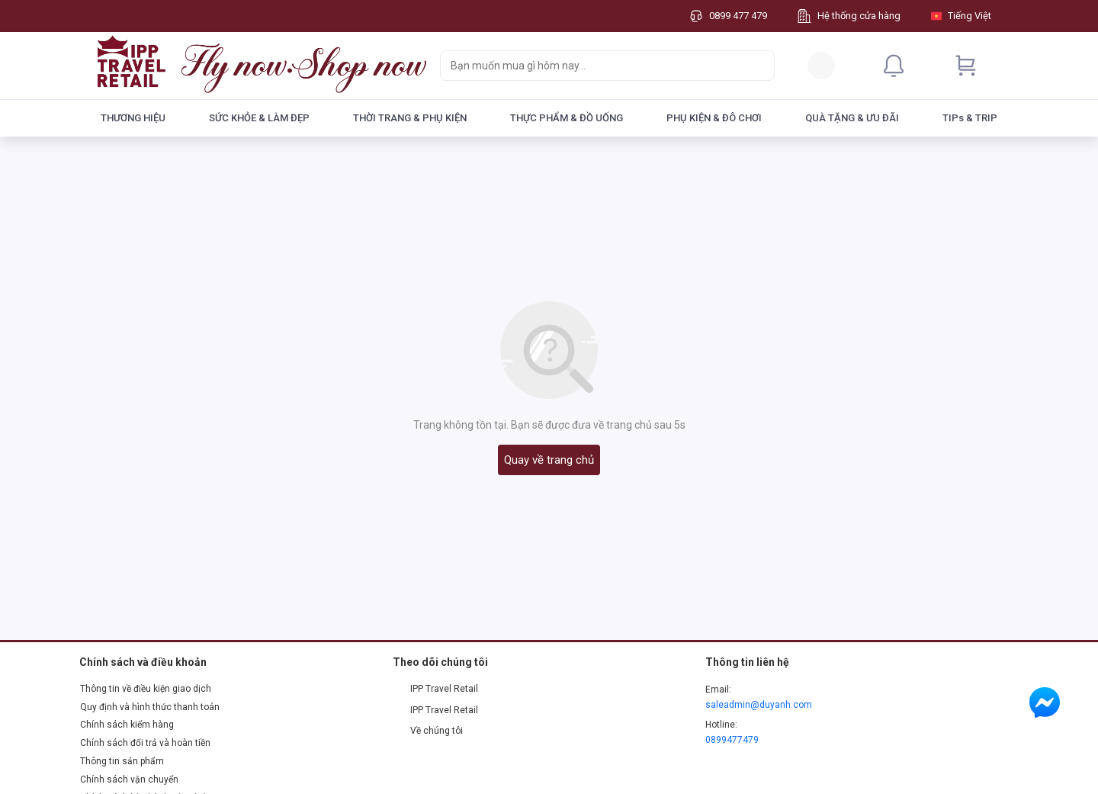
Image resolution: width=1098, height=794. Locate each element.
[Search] (759, 65)
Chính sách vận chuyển (129, 779)
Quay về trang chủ (549, 460)
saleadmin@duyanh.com (758, 704)
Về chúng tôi (428, 731)
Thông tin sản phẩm (122, 761)
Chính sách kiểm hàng (127, 724)
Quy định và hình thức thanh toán (150, 707)
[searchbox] (593, 65)
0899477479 (732, 740)
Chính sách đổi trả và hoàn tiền (145, 743)
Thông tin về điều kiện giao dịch (145, 688)
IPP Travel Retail (435, 689)
